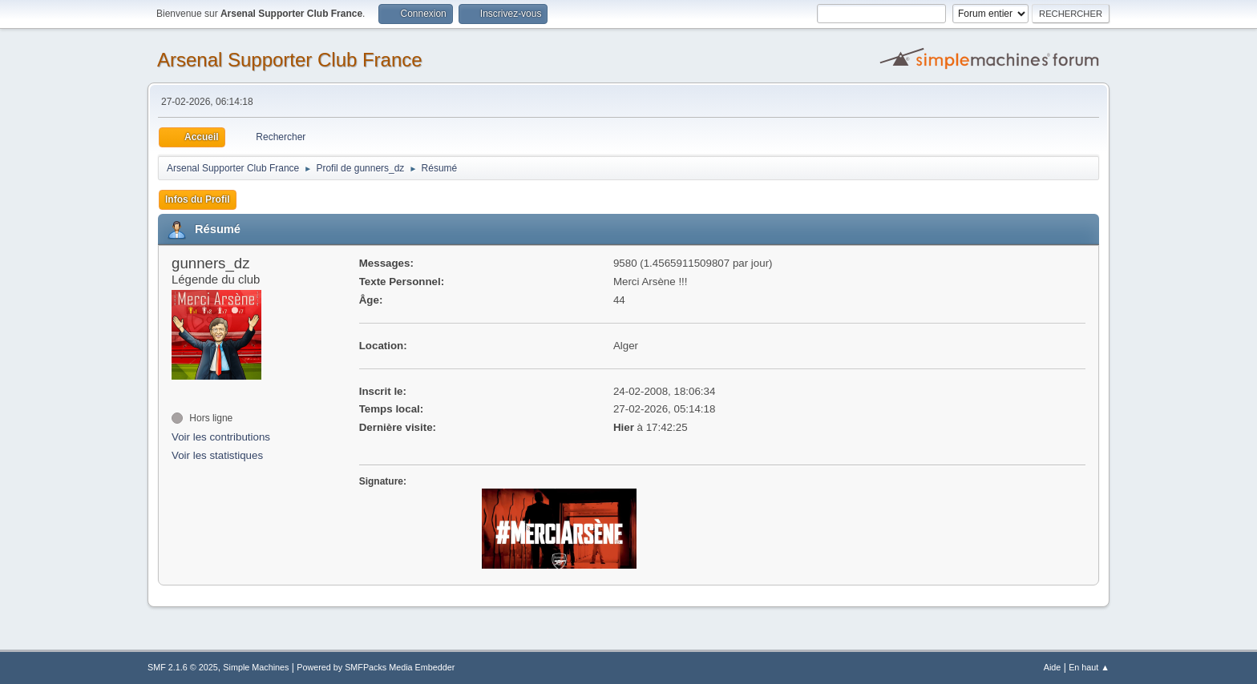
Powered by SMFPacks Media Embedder (376, 667)
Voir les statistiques (217, 455)
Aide (1052, 667)
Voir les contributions (221, 437)
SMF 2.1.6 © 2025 (183, 667)
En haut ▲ (1089, 667)
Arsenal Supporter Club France (289, 59)
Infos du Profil (197, 199)
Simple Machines (256, 667)
